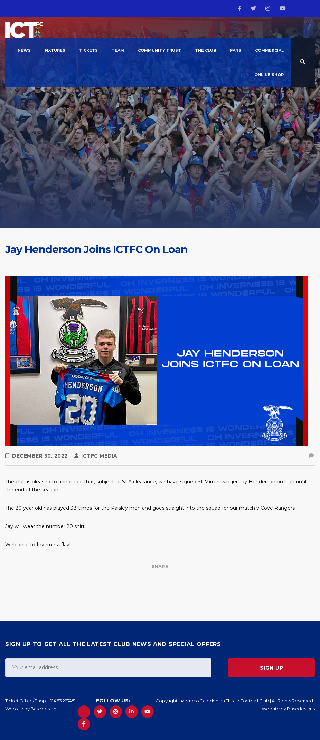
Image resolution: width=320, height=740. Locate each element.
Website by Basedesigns (31, 708)
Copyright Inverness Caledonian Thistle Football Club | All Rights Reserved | (235, 700)
